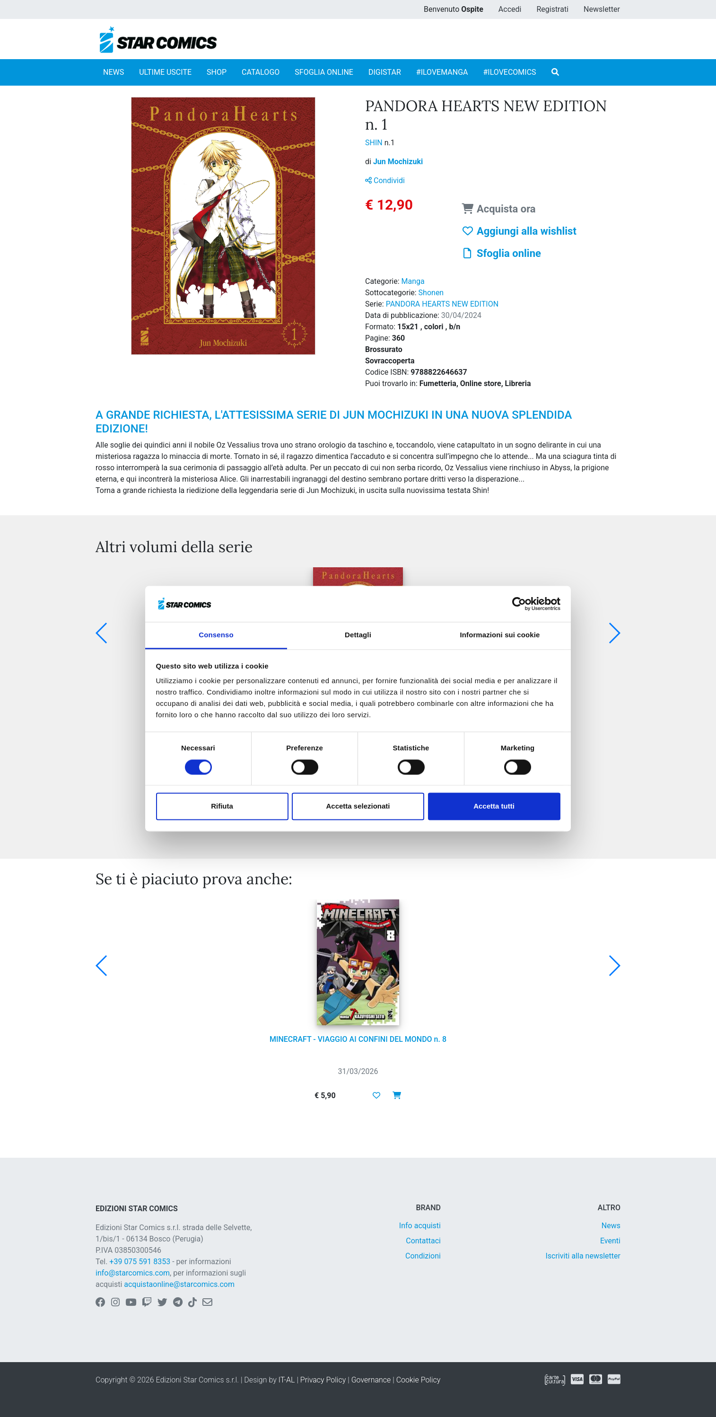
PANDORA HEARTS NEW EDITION (442, 303)
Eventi (610, 1240)
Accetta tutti (494, 806)
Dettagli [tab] (358, 635)
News (611, 1225)
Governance (371, 1379)
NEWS (113, 72)
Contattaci (423, 1240)
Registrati (552, 9)
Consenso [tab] (216, 635)
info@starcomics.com (133, 1272)
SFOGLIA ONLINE (324, 72)
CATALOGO (260, 72)
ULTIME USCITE (165, 72)
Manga (413, 281)
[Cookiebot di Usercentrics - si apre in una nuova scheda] (519, 604)
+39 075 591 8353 (139, 1261)
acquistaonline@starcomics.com (179, 1284)
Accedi (510, 9)
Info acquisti (420, 1225)
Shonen (431, 292)
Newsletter (602, 9)
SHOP (217, 72)
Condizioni (423, 1255)
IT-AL (287, 1379)
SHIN (374, 142)
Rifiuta (222, 806)
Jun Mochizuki (398, 161)
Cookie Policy (418, 1379)
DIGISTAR (384, 72)
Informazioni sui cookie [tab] (500, 635)
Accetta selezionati (358, 806)
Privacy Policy (323, 1379)
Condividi (385, 180)
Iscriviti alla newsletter (582, 1255)
